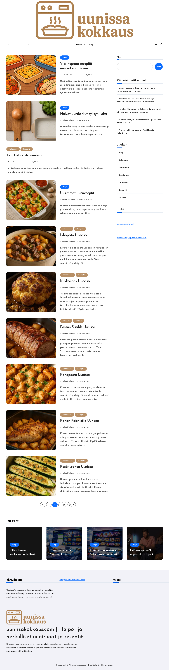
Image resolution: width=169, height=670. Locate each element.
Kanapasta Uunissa (75, 375)
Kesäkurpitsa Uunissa (76, 467)
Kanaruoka (67, 369)
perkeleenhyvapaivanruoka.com (131, 238)
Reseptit (80, 45)
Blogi (91, 45)
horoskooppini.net (125, 224)
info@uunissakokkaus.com (72, 580)
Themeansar (107, 665)
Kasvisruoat (67, 275)
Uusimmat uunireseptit (77, 193)
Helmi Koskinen (68, 75)
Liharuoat (67, 229)
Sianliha (79, 321)
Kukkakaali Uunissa (75, 281)
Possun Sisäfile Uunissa (78, 327)
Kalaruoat (13, 149)
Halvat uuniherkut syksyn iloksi (83, 114)
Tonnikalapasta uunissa (24, 156)
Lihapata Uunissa (73, 235)
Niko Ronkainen (15, 162)
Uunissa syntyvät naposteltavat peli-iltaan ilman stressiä (142, 554)
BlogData (92, 665)
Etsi (119, 57)
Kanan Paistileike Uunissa (80, 421)
